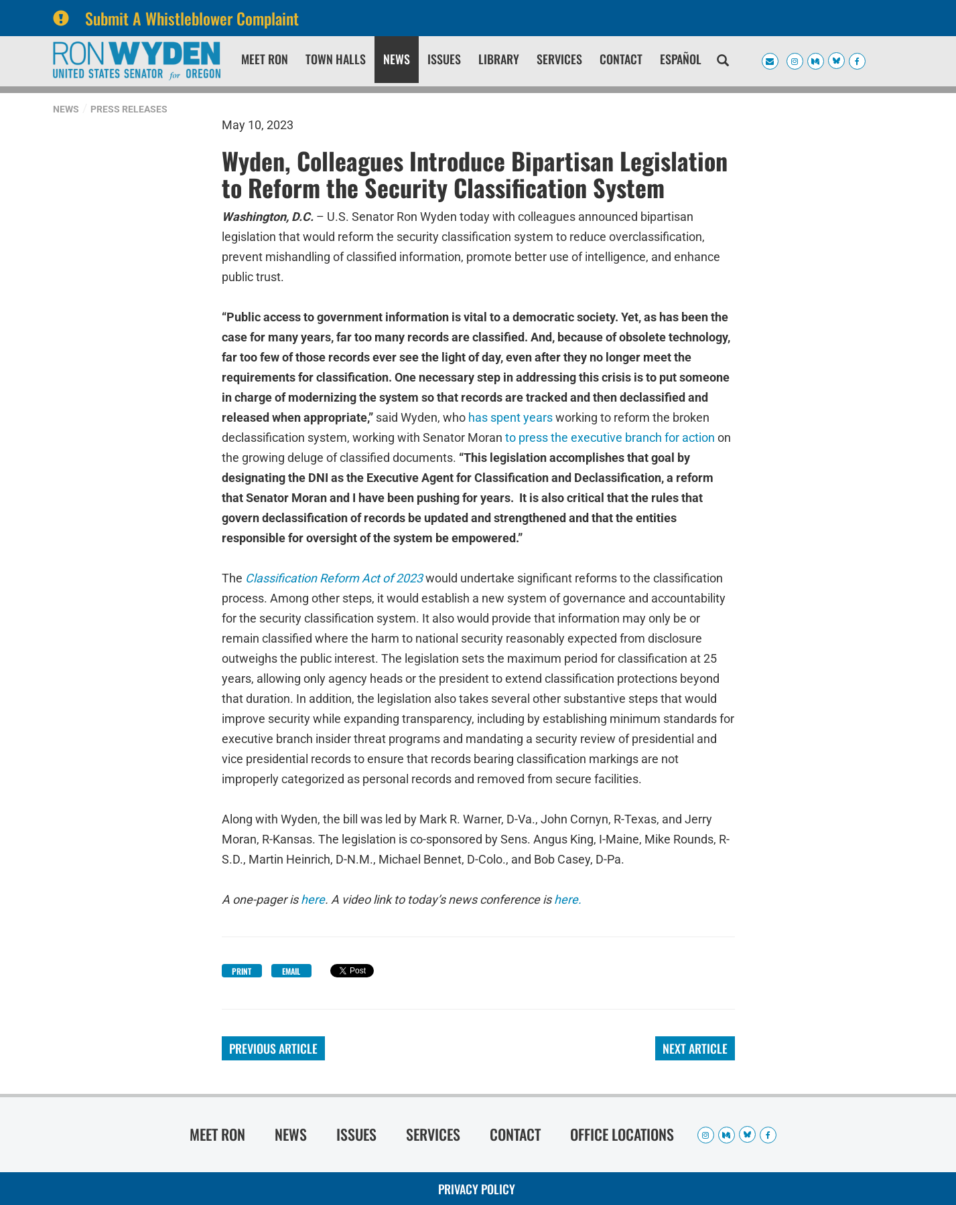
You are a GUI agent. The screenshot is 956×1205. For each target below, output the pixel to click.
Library (498, 59)
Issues (444, 59)
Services (559, 59)
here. (568, 899)
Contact (621, 59)
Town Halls (335, 59)
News (396, 59)
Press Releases (128, 109)
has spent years (510, 417)
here (313, 899)
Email (291, 971)
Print (241, 971)
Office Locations (622, 1134)
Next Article (695, 1048)
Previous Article (273, 1048)
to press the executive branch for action (610, 437)
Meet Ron (264, 59)
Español (680, 59)
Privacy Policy (476, 1189)
